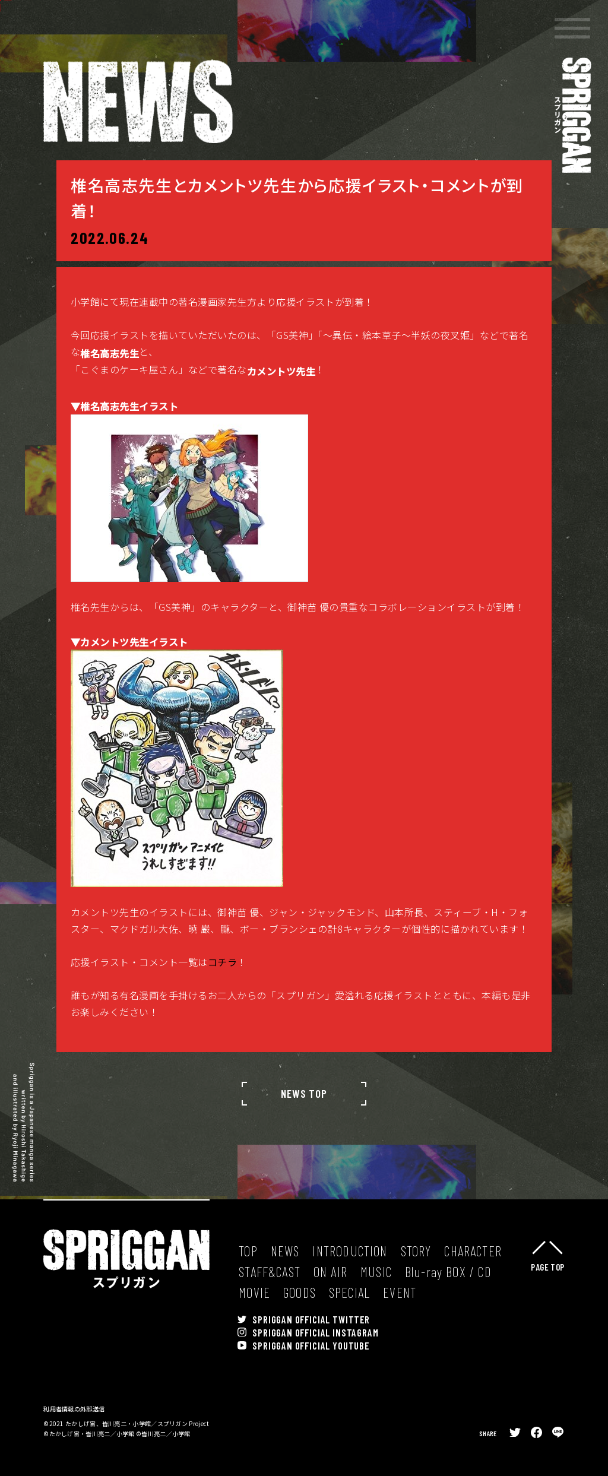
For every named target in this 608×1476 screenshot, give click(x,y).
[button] (572, 28)
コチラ (222, 990)
